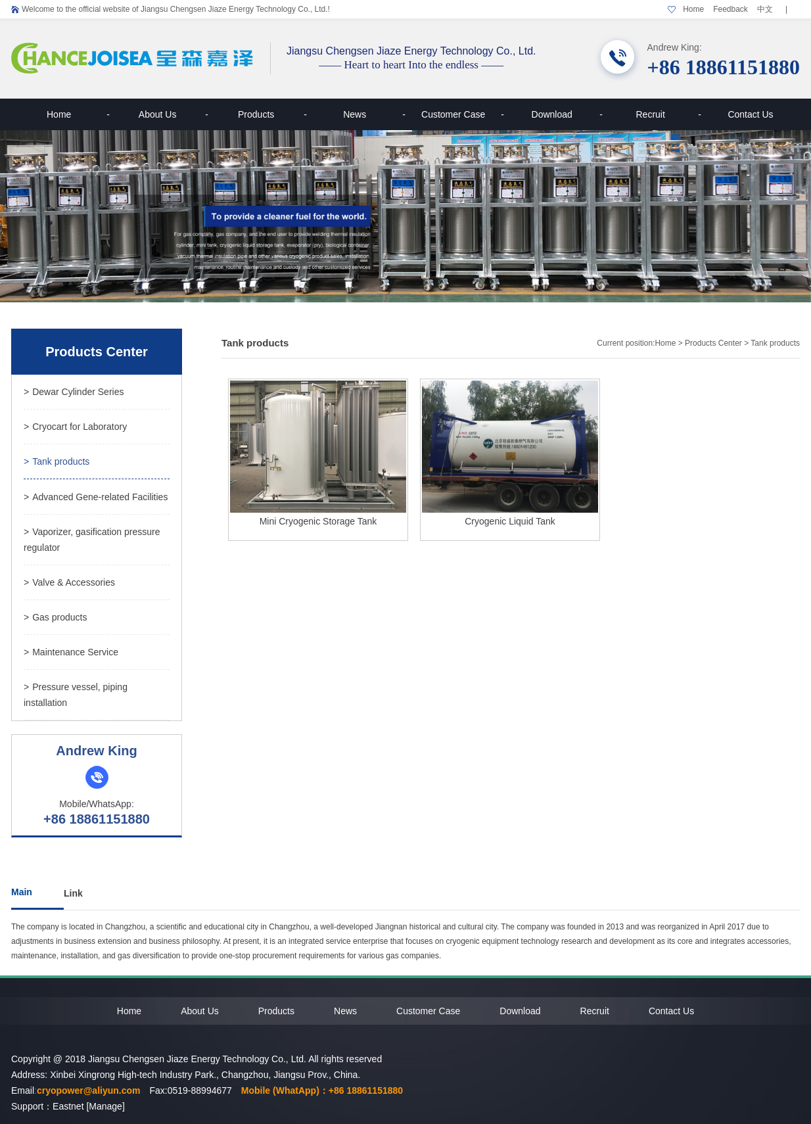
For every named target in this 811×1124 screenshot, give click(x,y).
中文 (765, 9)
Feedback (730, 9)
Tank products (56, 461)
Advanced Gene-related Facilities (96, 497)
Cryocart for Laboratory (75, 426)
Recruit (668, 114)
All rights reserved (345, 1059)
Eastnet (68, 1106)
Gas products (55, 617)
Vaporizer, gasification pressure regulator (92, 540)
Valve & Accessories (69, 582)
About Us (173, 114)
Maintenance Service (71, 652)
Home (693, 9)
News (374, 114)
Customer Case (462, 114)
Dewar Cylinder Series (74, 391)
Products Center (713, 343)
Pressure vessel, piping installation (75, 695)
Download (567, 114)
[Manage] (105, 1106)
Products (272, 114)
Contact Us (750, 114)
